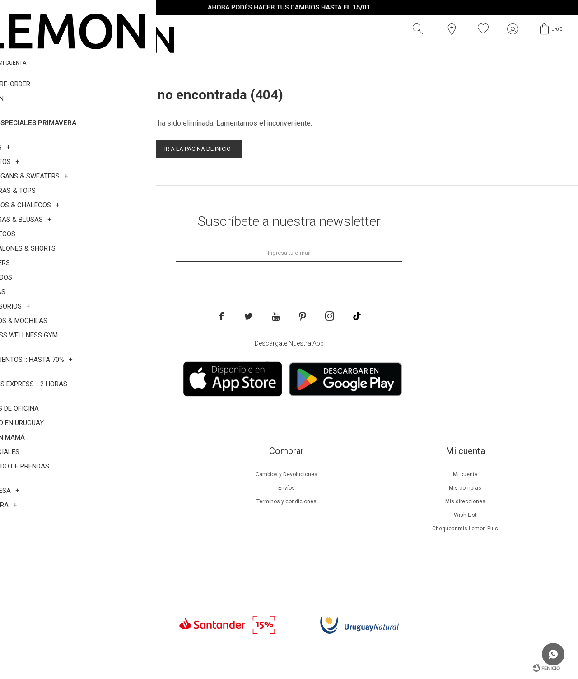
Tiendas (108, 542)
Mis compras (465, 488)
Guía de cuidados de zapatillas (107, 528)
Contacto (107, 556)
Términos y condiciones (286, 501)
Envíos (286, 488)
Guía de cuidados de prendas (107, 515)
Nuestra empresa (107, 474)
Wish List (465, 515)
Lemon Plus (107, 501)
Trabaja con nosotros (107, 569)
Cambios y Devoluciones (286, 474)
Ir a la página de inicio (197, 148)
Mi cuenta (465, 474)
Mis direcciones (465, 501)
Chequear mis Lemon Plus (465, 528)
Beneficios (107, 488)
